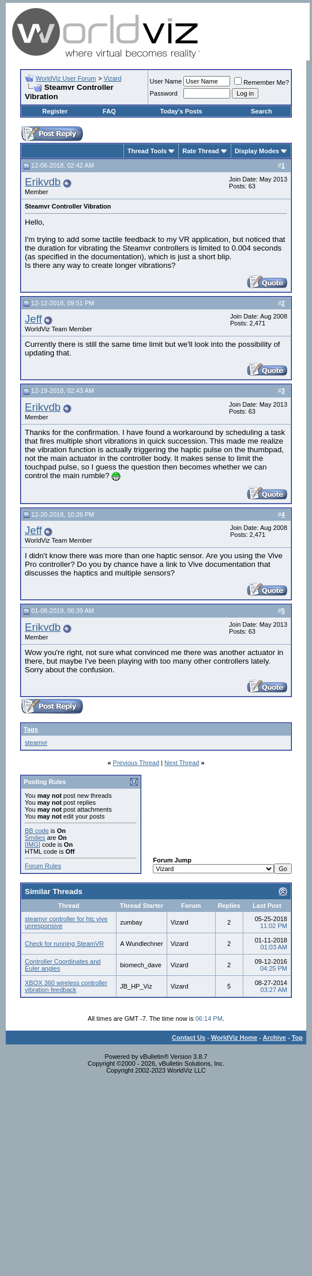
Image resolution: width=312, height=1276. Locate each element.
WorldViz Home (234, 1037)
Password (164, 93)
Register (54, 111)
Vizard (113, 78)
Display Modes (257, 150)
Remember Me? (261, 82)
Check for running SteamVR (64, 943)
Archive (274, 1037)
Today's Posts (181, 111)
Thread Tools (147, 150)
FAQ (109, 111)
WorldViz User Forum (66, 78)
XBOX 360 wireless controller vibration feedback (66, 986)
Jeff (33, 319)
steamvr (36, 742)
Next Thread (181, 762)
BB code (37, 830)
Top (297, 1037)
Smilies (35, 837)
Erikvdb (43, 182)
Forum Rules (43, 865)
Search (261, 111)
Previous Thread (136, 762)
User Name (166, 81)
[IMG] (32, 844)
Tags (31, 729)
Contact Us (188, 1037)
